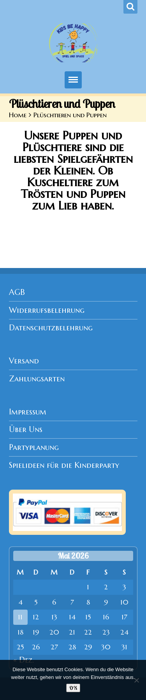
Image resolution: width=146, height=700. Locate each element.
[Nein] (136, 680)
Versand (24, 361)
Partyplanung (34, 447)
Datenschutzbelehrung (51, 328)
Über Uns (25, 429)
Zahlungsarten (37, 379)
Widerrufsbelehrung (46, 310)
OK (73, 688)
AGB (17, 292)
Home (17, 115)
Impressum (27, 412)
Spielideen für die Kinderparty (64, 465)
